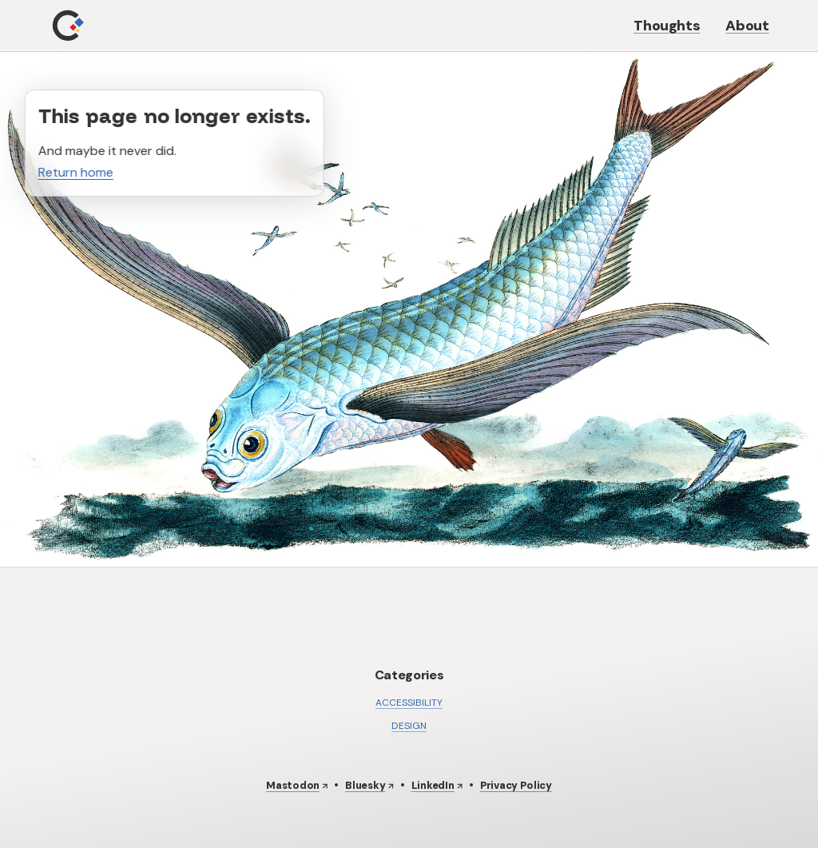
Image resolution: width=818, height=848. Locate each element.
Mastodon (293, 785)
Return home (75, 172)
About (746, 25)
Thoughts (666, 25)
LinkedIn (433, 785)
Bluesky (365, 785)
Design (409, 725)
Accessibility (409, 702)
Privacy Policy (516, 785)
